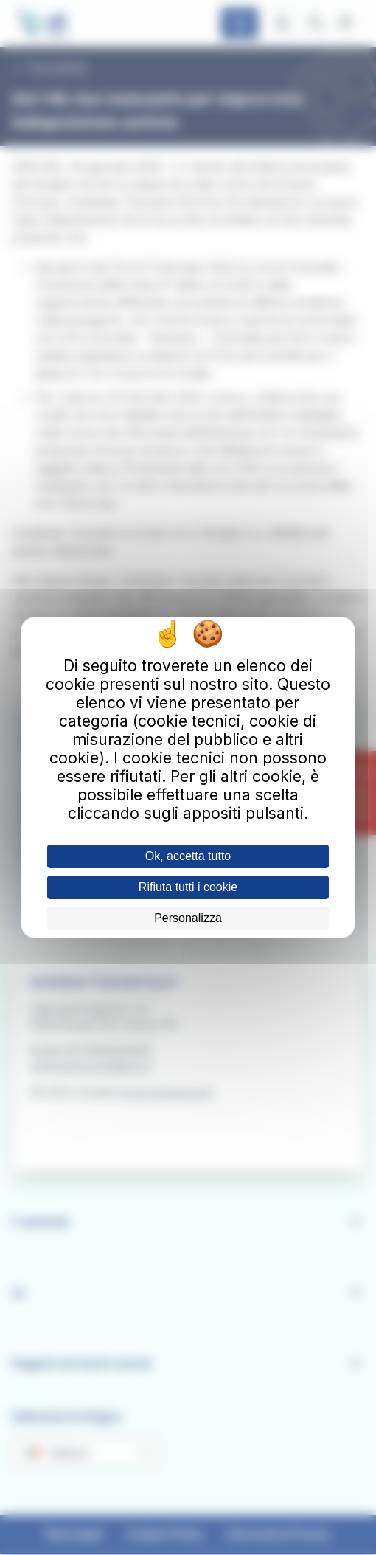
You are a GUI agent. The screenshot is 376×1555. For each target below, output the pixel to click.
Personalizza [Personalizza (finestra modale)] (188, 918)
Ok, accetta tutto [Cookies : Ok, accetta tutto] (188, 856)
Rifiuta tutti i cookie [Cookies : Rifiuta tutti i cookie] (188, 887)
